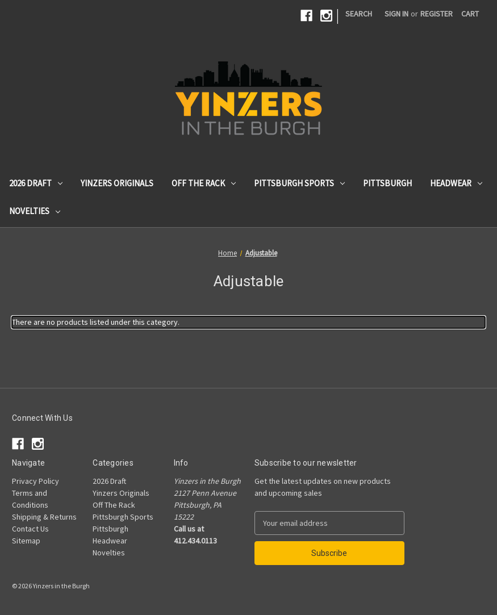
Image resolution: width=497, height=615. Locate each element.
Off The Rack (204, 183)
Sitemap (26, 540)
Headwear (456, 183)
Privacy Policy (35, 481)
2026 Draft (35, 183)
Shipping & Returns (44, 517)
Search (358, 14)
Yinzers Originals (117, 183)
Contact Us (30, 529)
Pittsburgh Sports (299, 183)
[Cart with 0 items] (470, 14)
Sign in (396, 14)
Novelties (34, 211)
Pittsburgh (387, 183)
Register (436, 14)
